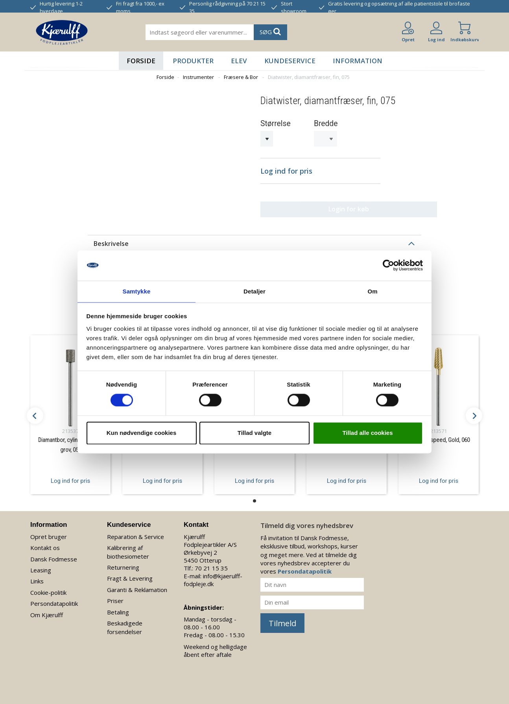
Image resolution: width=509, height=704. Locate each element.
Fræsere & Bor (241, 77)
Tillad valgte (254, 433)
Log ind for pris (70, 477)
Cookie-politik (48, 589)
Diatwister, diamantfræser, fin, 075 (309, 77)
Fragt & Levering (130, 575)
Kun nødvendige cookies (142, 433)
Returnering (123, 564)
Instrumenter (198, 77)
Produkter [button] (193, 60)
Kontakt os (45, 544)
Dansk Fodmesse (53, 555)
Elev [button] (239, 60)
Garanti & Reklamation (137, 586)
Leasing (40, 566)
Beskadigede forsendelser (124, 624)
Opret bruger (48, 533)
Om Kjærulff (46, 611)
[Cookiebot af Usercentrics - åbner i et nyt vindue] (388, 265)
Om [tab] (372, 291)
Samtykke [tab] (137, 291)
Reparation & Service (135, 533)
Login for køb (320, 206)
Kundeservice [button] (289, 60)
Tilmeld (282, 619)
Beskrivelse (111, 240)
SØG (270, 32)
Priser (115, 597)
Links (37, 578)
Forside (141, 60)
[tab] (254, 240)
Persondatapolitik (54, 600)
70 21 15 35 (211, 564)
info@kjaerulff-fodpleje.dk (213, 576)
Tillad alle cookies (367, 433)
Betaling (118, 608)
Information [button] (357, 60)
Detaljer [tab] (254, 291)
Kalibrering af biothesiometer (128, 549)
